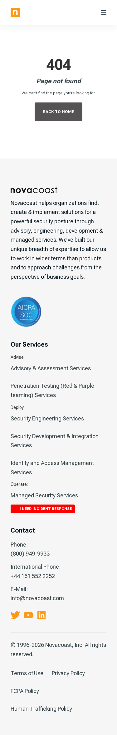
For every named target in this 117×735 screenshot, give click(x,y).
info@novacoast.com (37, 598)
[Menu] (103, 12)
